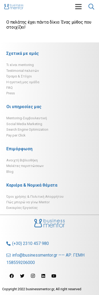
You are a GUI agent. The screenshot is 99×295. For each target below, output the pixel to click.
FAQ (9, 88)
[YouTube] (54, 276)
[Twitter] (22, 276)
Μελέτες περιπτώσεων (25, 166)
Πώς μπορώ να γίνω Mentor (28, 202)
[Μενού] (78, 6)
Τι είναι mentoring (20, 65)
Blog (9, 172)
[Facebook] (11, 276)
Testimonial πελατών (22, 71)
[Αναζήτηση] (91, 6)
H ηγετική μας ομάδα (22, 82)
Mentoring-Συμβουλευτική (26, 118)
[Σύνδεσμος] (13, 6)
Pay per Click (16, 135)
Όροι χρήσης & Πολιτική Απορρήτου (35, 197)
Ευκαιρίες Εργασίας (22, 208)
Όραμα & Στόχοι (19, 76)
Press (10, 93)
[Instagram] (32, 276)
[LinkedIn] (43, 276)
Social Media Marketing (24, 124)
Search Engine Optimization (27, 129)
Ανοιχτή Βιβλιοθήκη (22, 160)
